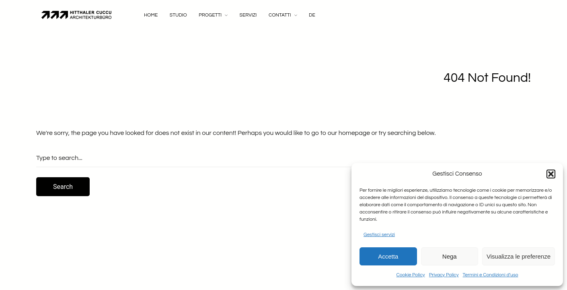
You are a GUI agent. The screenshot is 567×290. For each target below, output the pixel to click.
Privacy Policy (444, 275)
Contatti (280, 15)
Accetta (388, 256)
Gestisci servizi (379, 234)
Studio (178, 15)
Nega (449, 256)
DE (312, 15)
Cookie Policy (410, 275)
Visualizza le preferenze (519, 256)
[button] (551, 174)
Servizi (248, 15)
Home (151, 15)
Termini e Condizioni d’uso (490, 275)
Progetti (210, 15)
